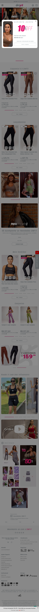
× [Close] (35, 21)
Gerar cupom (25, 44)
